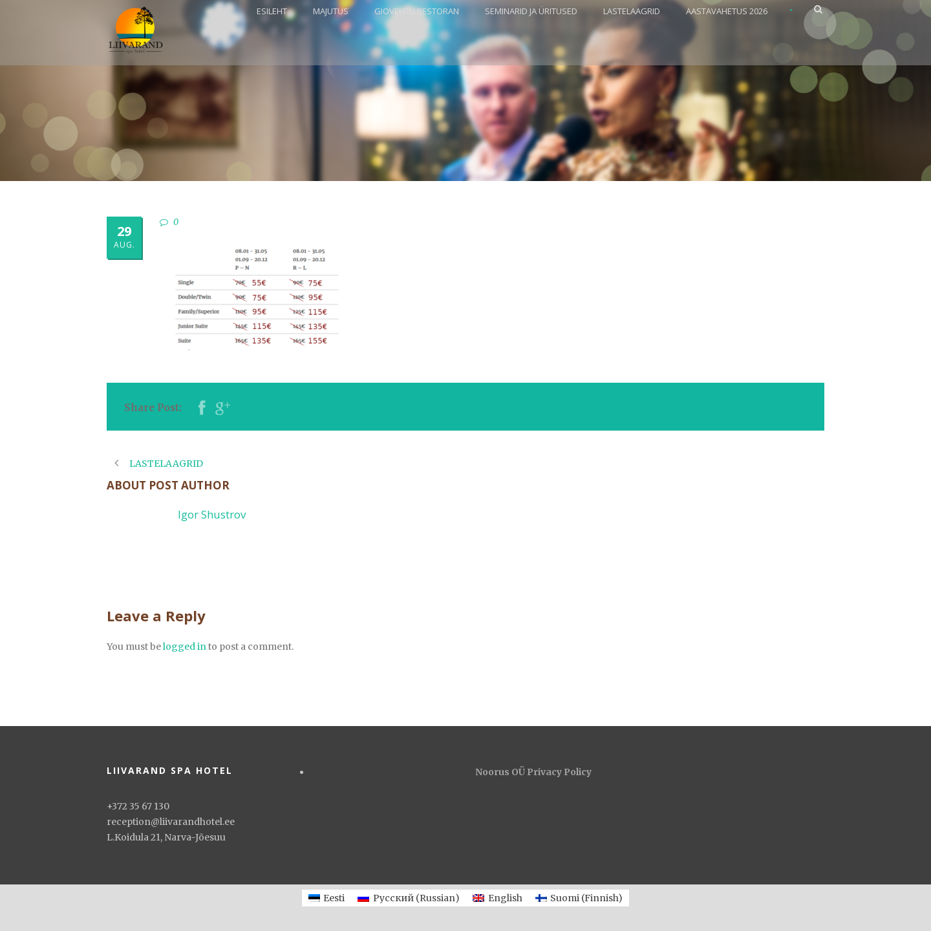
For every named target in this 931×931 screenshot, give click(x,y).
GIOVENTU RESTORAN (416, 11)
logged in (184, 646)
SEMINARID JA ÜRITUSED (531, 11)
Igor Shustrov (212, 514)
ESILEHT (272, 11)
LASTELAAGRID (631, 11)
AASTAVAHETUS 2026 (726, 11)
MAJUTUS (330, 11)
